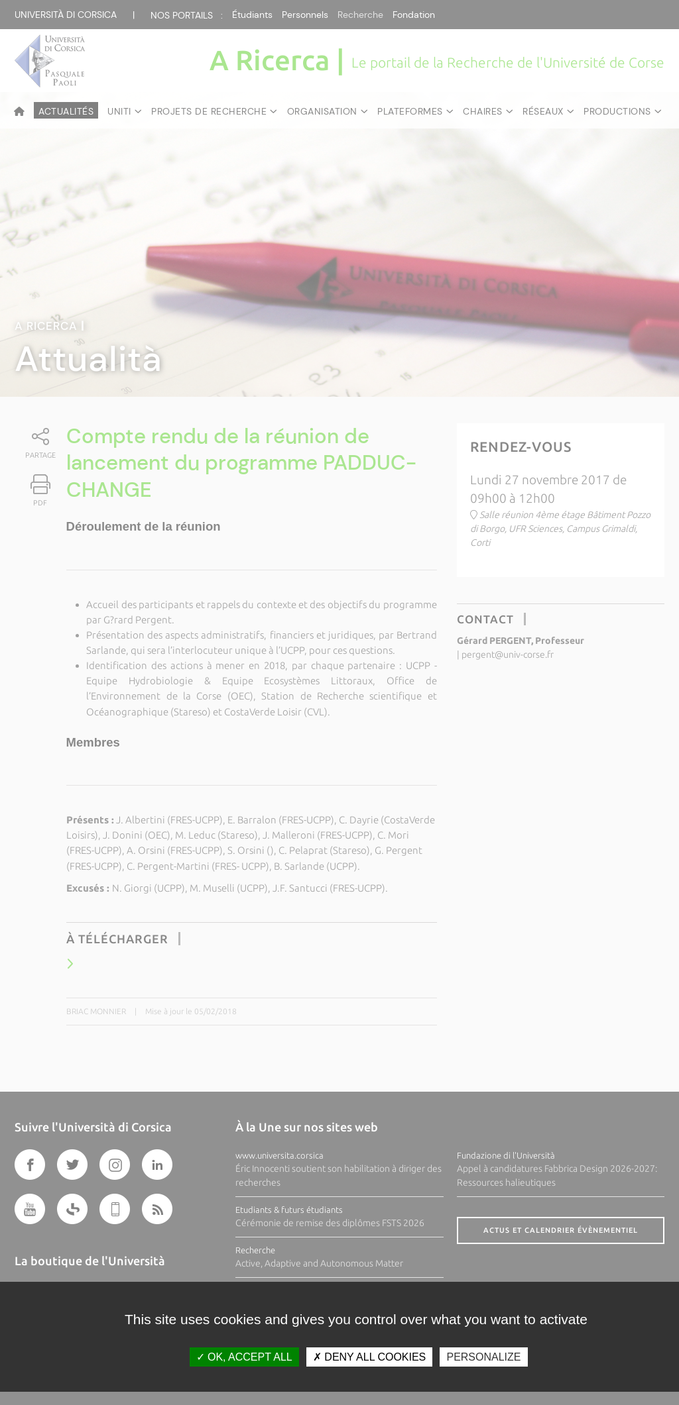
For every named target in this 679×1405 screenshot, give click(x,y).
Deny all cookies (369, 1357)
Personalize (483, 1357)
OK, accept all (244, 1357)
